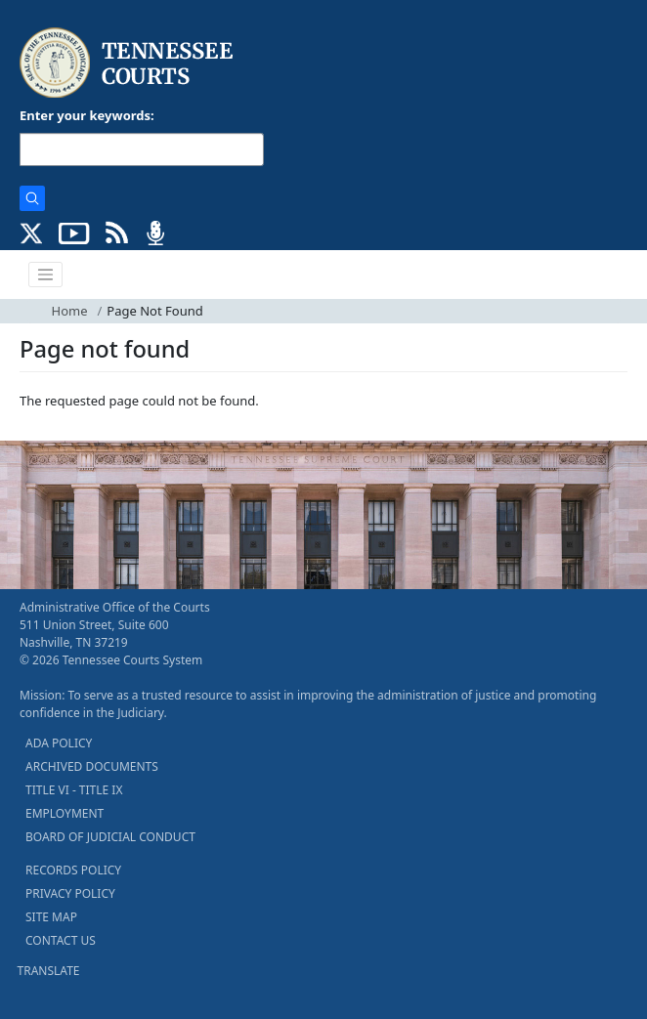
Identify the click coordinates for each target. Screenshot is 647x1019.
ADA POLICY (58, 743)
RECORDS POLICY (73, 870)
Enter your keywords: (87, 115)
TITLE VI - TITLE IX (73, 790)
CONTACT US (60, 940)
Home (70, 310)
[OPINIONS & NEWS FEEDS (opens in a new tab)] (117, 231)
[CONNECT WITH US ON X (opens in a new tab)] (32, 231)
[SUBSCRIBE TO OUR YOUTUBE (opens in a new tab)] (74, 231)
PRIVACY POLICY (70, 893)
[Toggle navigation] (46, 274)
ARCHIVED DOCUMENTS (91, 766)
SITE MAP (51, 917)
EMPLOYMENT (64, 813)
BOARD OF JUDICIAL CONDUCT (110, 836)
